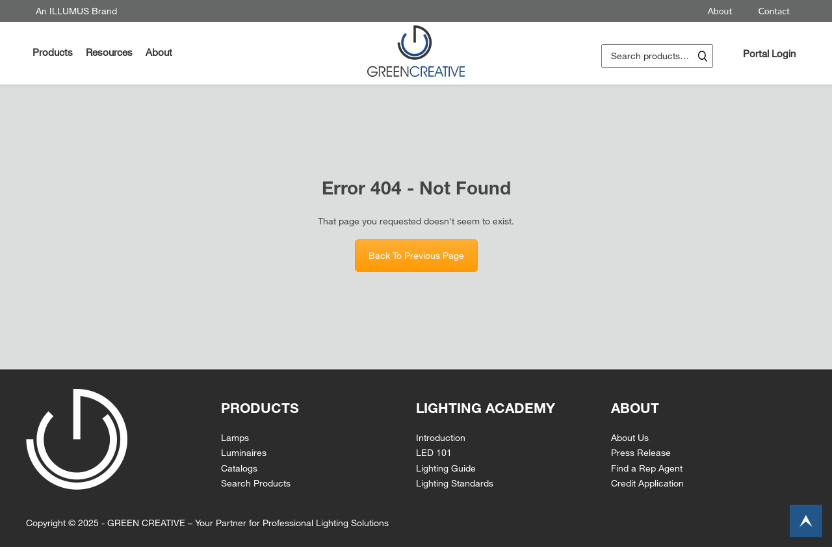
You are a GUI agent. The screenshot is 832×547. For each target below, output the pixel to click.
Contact (774, 10)
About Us (630, 437)
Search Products (256, 482)
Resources (109, 52)
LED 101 (434, 452)
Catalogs (239, 468)
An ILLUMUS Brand (76, 10)
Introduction (440, 437)
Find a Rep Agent (646, 468)
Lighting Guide (446, 468)
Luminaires (243, 452)
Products (52, 52)
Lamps (235, 437)
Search (702, 55)
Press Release (641, 452)
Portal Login (769, 53)
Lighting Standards (454, 482)
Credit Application (647, 482)
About (719, 10)
